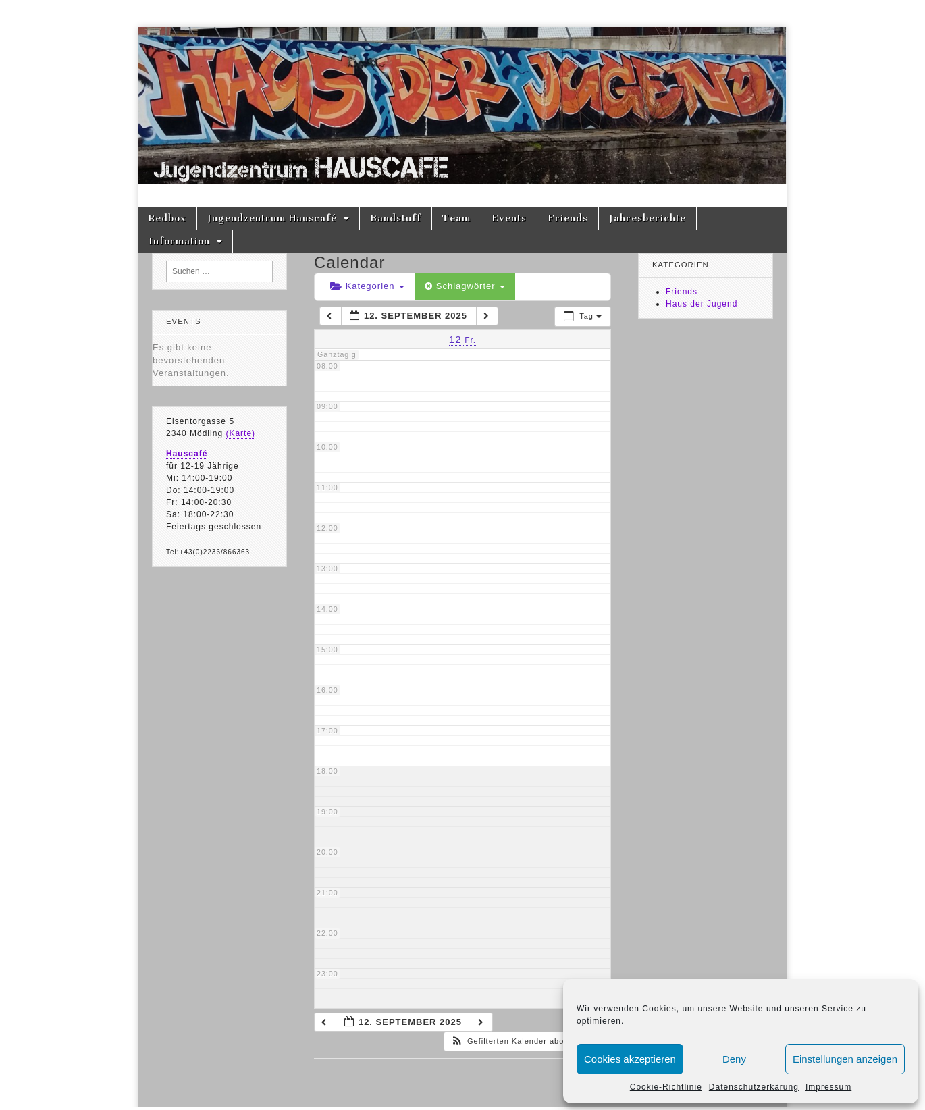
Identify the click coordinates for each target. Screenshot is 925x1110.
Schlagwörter (465, 286)
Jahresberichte (647, 218)
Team (456, 218)
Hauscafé (186, 453)
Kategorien (367, 286)
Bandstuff (395, 218)
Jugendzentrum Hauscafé (272, 218)
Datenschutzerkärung (754, 1087)
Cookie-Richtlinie (666, 1087)
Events (509, 218)
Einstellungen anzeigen (845, 1059)
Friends (568, 218)
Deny (734, 1059)
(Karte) (240, 433)
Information (179, 241)
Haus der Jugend (701, 304)
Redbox (167, 218)
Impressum (828, 1087)
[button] (526, 1041)
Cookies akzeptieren (630, 1059)
